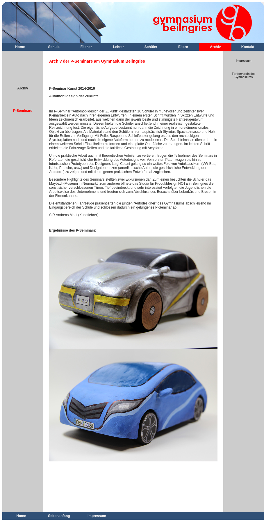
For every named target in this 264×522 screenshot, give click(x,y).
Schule (54, 47)
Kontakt (247, 47)
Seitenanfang (59, 516)
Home (20, 47)
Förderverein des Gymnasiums (243, 75)
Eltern (183, 47)
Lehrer (118, 47)
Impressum (243, 60)
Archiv (215, 47)
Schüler (151, 47)
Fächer (86, 47)
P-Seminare (22, 111)
